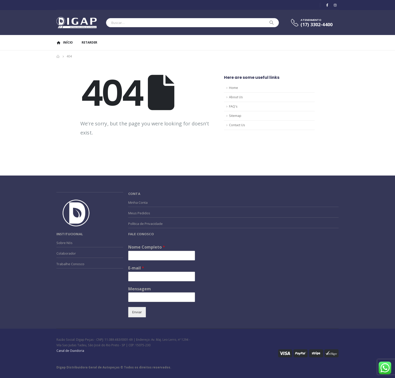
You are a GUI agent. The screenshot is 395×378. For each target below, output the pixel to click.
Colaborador (66, 253)
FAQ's (233, 106)
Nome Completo (146, 247)
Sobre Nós (64, 242)
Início (64, 42)
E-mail (136, 268)
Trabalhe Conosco (70, 264)
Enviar (137, 312)
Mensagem (139, 289)
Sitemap (235, 116)
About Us (236, 97)
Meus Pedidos (139, 213)
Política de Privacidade (145, 223)
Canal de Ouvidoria (70, 351)
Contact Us (237, 125)
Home (233, 88)
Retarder (89, 42)
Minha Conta (138, 202)
